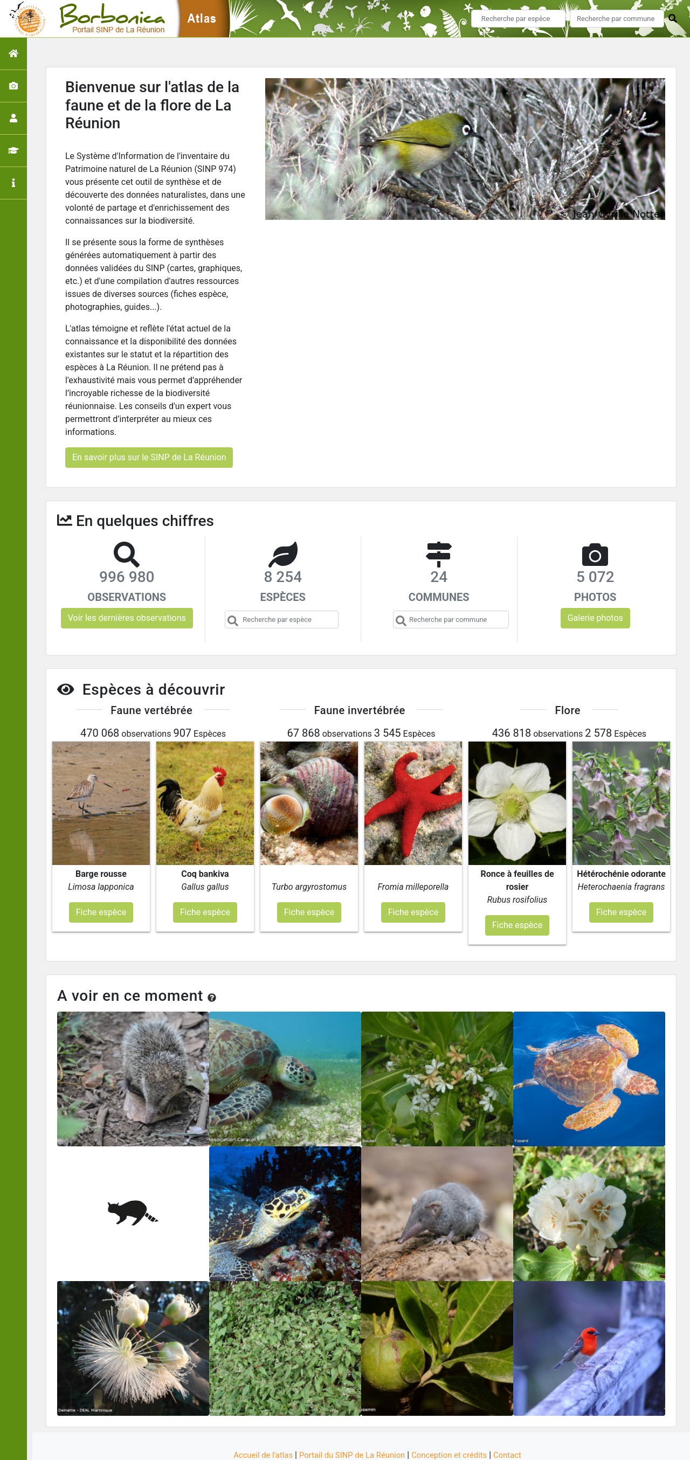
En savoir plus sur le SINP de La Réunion (149, 457)
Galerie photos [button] (595, 618)
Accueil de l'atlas (255, 1413)
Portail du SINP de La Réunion (350, 1413)
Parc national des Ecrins (459, 1445)
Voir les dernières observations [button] (127, 618)
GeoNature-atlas (327, 1445)
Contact (517, 1413)
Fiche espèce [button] (101, 869)
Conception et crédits (455, 1413)
